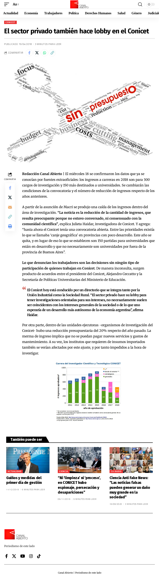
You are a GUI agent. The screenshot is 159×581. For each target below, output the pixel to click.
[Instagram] (31, 556)
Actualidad (14, 471)
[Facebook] (6, 556)
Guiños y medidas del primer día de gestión (24, 480)
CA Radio (116, 471)
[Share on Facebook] (29, 52)
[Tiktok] (39, 556)
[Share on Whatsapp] (44, 52)
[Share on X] (36, 52)
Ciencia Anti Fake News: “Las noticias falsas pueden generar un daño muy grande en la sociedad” (130, 488)
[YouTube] (22, 556)
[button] (7, 4)
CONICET (10, 22)
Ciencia (63, 471)
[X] (14, 556)
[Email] (10, 208)
